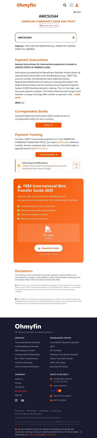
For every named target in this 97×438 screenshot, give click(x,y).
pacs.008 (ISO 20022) (59, 366)
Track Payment (48, 154)
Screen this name (48, 25)
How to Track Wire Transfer (61, 358)
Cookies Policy (34, 434)
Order (48, 125)
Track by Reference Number (27, 346)
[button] (76, 5)
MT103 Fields (55, 350)
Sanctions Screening (23, 362)
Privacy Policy (50, 434)
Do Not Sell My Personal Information (28, 414)
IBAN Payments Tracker (25, 350)
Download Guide (48, 248)
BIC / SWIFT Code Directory (26, 358)
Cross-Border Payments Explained (64, 342)
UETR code (63, 142)
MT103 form (41, 148)
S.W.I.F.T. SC (59, 422)
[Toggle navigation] (71, 5)
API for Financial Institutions (27, 366)
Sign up (76, 165)
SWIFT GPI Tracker (58, 362)
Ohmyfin (26, 5)
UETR (52, 346)
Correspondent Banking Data (27, 354)
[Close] (81, 431)
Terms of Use (20, 411)
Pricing (18, 383)
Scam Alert (21, 391)
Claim (77, 12)
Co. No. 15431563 (60, 381)
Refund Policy (31, 411)
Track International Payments (27, 342)
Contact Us (19, 387)
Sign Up (18, 395)
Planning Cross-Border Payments (64, 354)
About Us (19, 379)
